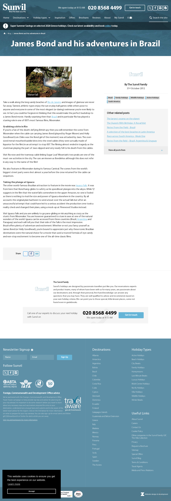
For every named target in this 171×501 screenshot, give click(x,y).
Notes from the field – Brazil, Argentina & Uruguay (132, 141)
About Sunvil (137, 419)
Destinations (21, 18)
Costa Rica (96, 384)
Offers (72, 18)
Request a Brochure (140, 446)
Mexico (95, 433)
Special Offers (137, 454)
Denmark (96, 396)
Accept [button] (32, 491)
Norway (95, 437)
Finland (95, 408)
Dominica (96, 400)
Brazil (54, 117)
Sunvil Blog (136, 458)
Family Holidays (121, 98)
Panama (95, 441)
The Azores (97, 465)
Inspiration (60, 18)
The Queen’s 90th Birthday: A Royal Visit (126, 123)
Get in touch (135, 8)
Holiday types (42, 18)
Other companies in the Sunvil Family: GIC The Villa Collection (149, 436)
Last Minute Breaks (139, 376)
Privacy (135, 442)
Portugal (95, 449)
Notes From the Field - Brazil (121, 127)
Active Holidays (153, 98)
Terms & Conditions (140, 462)
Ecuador (95, 404)
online (108, 26)
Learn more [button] (14, 484)
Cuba (94, 388)
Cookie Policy (137, 431)
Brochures (84, 18)
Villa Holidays (137, 392)
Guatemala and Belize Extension (105, 416)
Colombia (96, 380)
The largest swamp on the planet (123, 119)
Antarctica (96, 359)
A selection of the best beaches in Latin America (131, 132)
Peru (94, 445)
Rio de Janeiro (54, 102)
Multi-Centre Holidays (141, 384)
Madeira (95, 428)
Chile (94, 376)
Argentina (82, 219)
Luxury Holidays (138, 380)
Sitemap (135, 450)
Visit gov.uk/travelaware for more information (20, 420)
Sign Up (64, 357)
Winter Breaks (137, 400)
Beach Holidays (138, 359)
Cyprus (95, 392)
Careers (135, 423)
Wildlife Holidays (137, 98)
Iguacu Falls (81, 185)
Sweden (95, 461)
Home (6, 18)
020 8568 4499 (105, 8)
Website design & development (156, 494)
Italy (94, 424)
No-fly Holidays (138, 388)
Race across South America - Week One (126, 136)
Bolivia (95, 368)
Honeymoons (137, 372)
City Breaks (136, 363)
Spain (94, 457)
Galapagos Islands (99, 412)
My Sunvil (119, 18)
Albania (95, 355)
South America (114, 102)
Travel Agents (137, 466)
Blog (10, 34)
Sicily (94, 453)
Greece (95, 420)
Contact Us (136, 427)
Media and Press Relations (143, 470)
